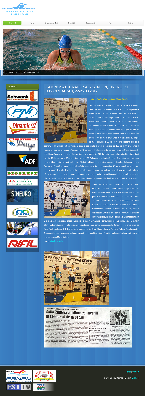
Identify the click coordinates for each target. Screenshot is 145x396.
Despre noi (12, 23)
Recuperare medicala (51, 23)
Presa (110, 23)
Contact (130, 23)
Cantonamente (90, 23)
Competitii (71, 23)
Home (128, 372)
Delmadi (135, 378)
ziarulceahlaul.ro (57, 241)
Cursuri (31, 23)
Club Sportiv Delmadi (33, 10)
